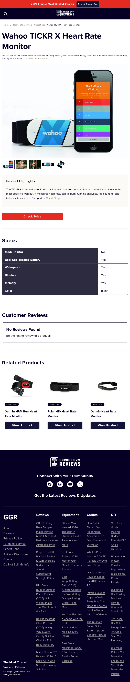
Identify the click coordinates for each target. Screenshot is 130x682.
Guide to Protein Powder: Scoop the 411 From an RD (96, 579)
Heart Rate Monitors (22, 24)
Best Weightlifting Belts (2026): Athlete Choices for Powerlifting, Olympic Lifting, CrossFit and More (71, 592)
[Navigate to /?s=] (5, 14)
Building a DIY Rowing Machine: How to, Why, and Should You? (118, 600)
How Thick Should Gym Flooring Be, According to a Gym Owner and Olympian (96, 534)
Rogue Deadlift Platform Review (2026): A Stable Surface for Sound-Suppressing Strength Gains (46, 565)
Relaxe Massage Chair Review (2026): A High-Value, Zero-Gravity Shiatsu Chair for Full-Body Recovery (45, 632)
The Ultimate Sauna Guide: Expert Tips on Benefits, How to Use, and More (96, 630)
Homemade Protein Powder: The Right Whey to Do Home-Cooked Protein (118, 569)
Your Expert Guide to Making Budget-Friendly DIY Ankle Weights (118, 536)
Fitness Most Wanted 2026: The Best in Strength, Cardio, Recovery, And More (72, 534)
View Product (22, 425)
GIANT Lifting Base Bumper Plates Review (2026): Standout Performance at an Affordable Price (47, 534)
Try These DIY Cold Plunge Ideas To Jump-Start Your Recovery (118, 629)
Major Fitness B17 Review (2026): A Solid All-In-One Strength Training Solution (46, 660)
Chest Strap (39, 24)
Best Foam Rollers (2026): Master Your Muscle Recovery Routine (72, 560)
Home (5, 24)
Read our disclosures (39, 58)
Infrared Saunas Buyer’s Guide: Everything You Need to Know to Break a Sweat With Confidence (97, 603)
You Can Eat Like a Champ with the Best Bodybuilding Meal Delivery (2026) (72, 625)
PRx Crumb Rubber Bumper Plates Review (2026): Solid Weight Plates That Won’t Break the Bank (46, 598)
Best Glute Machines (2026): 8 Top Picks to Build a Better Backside (72, 651)
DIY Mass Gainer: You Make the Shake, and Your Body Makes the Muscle (118, 661)
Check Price (32, 216)
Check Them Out (88, 4)
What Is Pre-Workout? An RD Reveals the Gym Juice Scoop (97, 558)
